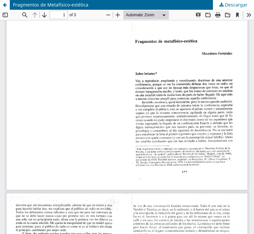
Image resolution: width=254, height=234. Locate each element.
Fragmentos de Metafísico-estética (50, 5)
